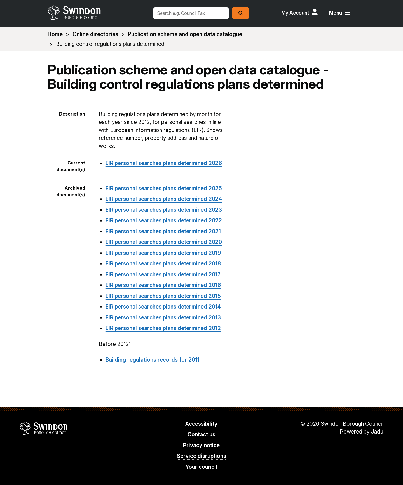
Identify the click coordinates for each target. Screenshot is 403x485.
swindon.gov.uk (97, 13)
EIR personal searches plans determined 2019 (163, 253)
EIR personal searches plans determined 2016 (163, 285)
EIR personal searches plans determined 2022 (164, 220)
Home (55, 34)
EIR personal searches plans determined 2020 (164, 242)
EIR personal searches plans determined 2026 (164, 163)
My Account (295, 13)
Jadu (377, 432)
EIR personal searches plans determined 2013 (163, 317)
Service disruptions (201, 456)
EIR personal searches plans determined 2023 (164, 210)
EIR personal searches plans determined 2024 (164, 199)
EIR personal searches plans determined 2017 (163, 274)
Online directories (95, 34)
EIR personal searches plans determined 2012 (163, 328)
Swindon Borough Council (44, 428)
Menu (335, 13)
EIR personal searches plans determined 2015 (163, 296)
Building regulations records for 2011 (153, 360)
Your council (201, 467)
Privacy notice (201, 445)
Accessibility (201, 424)
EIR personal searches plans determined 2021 (163, 231)
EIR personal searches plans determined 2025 (164, 188)
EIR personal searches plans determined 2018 (163, 263)
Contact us (201, 434)
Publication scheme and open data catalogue (185, 34)
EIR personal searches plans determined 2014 (163, 306)
